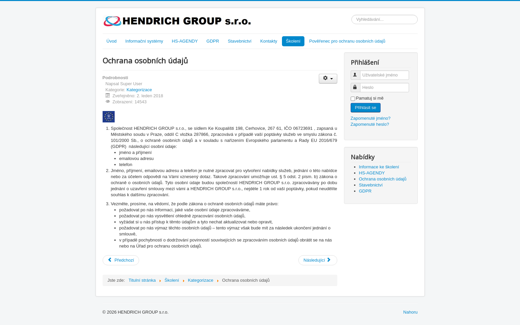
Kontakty (268, 41)
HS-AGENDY (185, 41)
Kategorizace (139, 89)
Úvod (112, 41)
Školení (293, 41)
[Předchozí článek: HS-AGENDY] (121, 260)
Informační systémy (144, 41)
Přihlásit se (366, 107)
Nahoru (410, 312)
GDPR (213, 41)
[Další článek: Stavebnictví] (317, 260)
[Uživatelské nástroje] (328, 79)
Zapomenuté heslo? (370, 124)
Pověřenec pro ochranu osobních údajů (347, 41)
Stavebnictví (239, 41)
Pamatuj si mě (370, 98)
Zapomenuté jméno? (371, 118)
